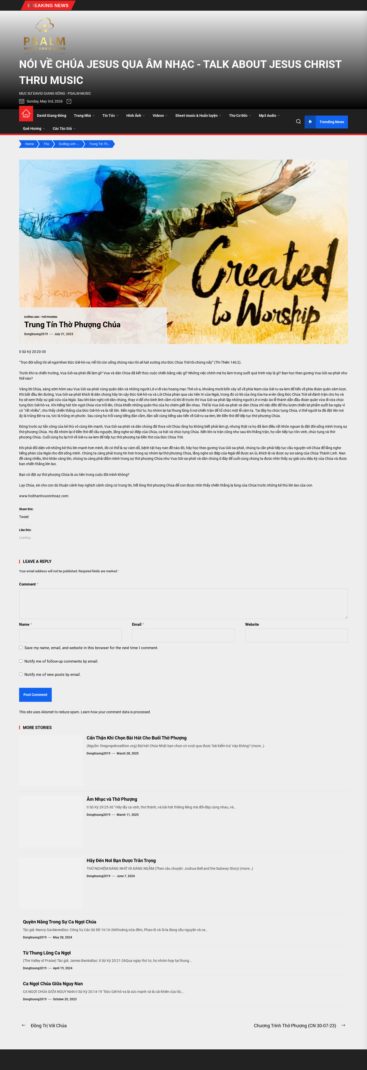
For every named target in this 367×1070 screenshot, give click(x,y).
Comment (28, 584)
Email (138, 624)
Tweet (24, 517)
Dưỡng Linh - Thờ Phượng (40, 317)
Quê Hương (34, 128)
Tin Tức (110, 115)
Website (252, 624)
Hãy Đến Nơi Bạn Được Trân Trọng (121, 860)
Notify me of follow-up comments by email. (61, 661)
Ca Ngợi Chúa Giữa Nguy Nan (53, 983)
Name (25, 624)
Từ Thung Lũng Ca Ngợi (47, 952)
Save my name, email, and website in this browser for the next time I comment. (91, 648)
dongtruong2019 (36, 334)
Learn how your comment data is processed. (116, 712)
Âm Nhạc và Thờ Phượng (112, 799)
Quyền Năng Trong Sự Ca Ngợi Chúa (59, 921)
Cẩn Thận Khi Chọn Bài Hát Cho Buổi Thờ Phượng (137, 737)
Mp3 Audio (269, 115)
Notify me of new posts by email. (52, 674)
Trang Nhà (84, 115)
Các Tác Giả (64, 128)
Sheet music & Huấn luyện (198, 115)
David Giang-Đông (51, 115)
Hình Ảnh (135, 115)
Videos (160, 115)
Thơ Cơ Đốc (240, 115)
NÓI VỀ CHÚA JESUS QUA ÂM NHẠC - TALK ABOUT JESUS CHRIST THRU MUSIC (180, 72)
